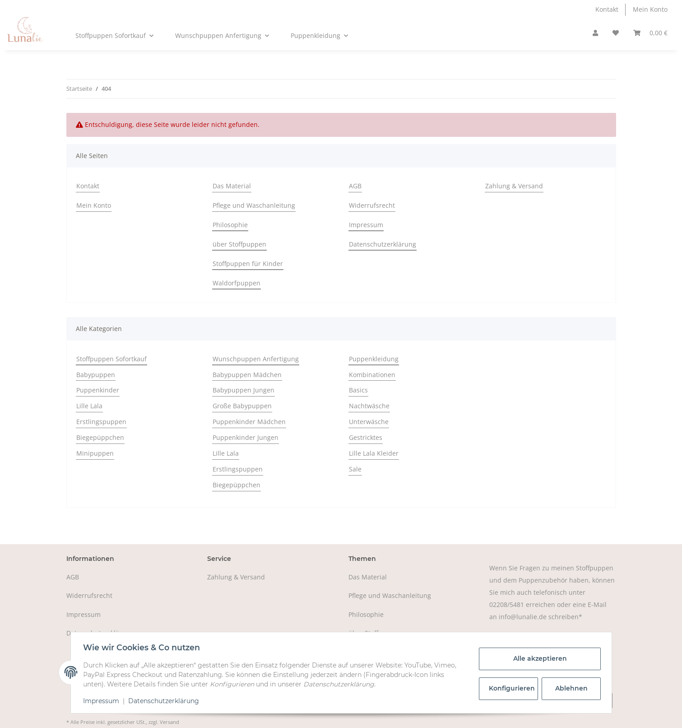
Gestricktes (365, 437)
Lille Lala (89, 405)
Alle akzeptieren (538, 658)
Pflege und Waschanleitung (254, 205)
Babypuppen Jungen (243, 390)
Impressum (366, 224)
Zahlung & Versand (514, 186)
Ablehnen (569, 688)
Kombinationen (372, 374)
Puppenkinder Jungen (245, 437)
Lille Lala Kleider (374, 453)
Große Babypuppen (242, 405)
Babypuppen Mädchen (247, 374)
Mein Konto (650, 9)
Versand (169, 722)
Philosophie (230, 224)
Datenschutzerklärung (382, 244)
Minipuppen (95, 453)
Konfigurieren (511, 688)
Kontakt (606, 9)
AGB (355, 186)
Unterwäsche (369, 421)
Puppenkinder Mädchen (249, 421)
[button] (595, 33)
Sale (355, 469)
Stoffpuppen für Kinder (248, 263)
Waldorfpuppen (236, 283)
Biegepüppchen (100, 437)
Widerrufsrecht (372, 205)
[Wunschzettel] (615, 33)
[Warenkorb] (650, 33)
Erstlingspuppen (101, 421)
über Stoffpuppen (239, 244)
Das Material (232, 186)
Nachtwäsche (369, 405)
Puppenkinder (97, 390)
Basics (358, 390)
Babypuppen (95, 374)
